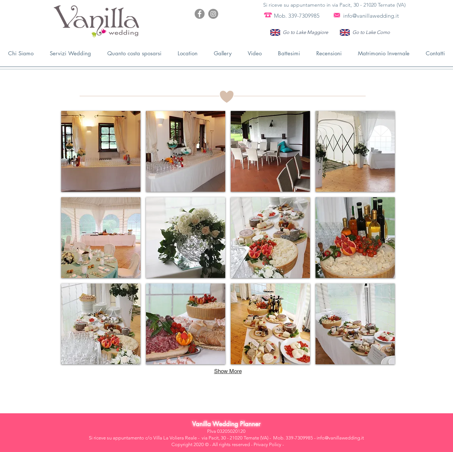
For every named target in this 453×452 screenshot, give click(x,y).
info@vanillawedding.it (371, 15)
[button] (100, 151)
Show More (228, 371)
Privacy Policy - (268, 444)
